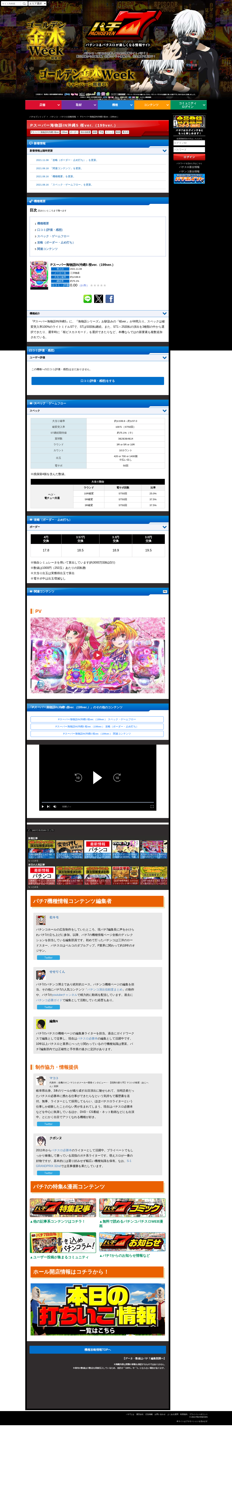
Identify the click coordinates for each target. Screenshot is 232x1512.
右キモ (54, 917)
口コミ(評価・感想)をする (98, 380)
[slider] (98, 802)
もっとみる (33, 860)
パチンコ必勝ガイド (49, 1000)
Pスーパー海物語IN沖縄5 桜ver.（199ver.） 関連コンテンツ (97, 733)
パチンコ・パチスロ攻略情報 (63, 117)
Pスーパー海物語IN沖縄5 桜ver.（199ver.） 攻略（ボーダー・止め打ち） (97, 726)
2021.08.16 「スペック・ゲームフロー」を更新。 (65, 184)
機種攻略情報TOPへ (97, 1349)
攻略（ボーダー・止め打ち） (56, 242)
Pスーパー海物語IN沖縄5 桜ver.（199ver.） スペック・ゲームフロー (97, 719)
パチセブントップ (37, 117)
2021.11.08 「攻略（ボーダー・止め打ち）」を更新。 (67, 160)
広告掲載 (149, 1414)
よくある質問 (172, 1414)
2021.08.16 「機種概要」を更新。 (56, 176)
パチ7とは (130, 1414)
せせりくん (57, 971)
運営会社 (140, 1414)
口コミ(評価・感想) (50, 229)
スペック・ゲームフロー (53, 236)
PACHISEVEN (202, 1417)
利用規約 (184, 1414)
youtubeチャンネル (64, 994)
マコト (54, 1078)
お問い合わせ (160, 1414)
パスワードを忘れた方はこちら (189, 163)
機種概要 (43, 223)
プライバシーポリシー (198, 1414)
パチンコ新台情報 (189, 171)
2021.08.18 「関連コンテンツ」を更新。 (59, 168)
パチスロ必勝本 (87, 1038)
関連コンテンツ (47, 248)
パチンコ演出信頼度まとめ (105, 989)
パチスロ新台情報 (189, 167)
